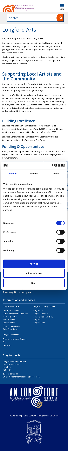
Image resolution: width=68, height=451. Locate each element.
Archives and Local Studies (15, 339)
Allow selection (34, 273)
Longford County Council (44, 306)
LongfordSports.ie (40, 313)
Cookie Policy (9, 322)
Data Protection (10, 329)
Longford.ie (38, 310)
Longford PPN (39, 322)
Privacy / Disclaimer (11, 326)
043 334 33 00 (12, 374)
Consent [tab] (12, 173)
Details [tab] (34, 173)
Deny (34, 283)
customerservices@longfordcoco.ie (24, 376)
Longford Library (11, 306)
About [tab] (56, 173)
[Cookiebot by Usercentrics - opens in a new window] (52, 165)
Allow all (34, 263)
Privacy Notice (9, 319)
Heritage (7, 345)
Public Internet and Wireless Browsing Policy (15, 315)
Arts (4, 342)
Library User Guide (11, 310)
